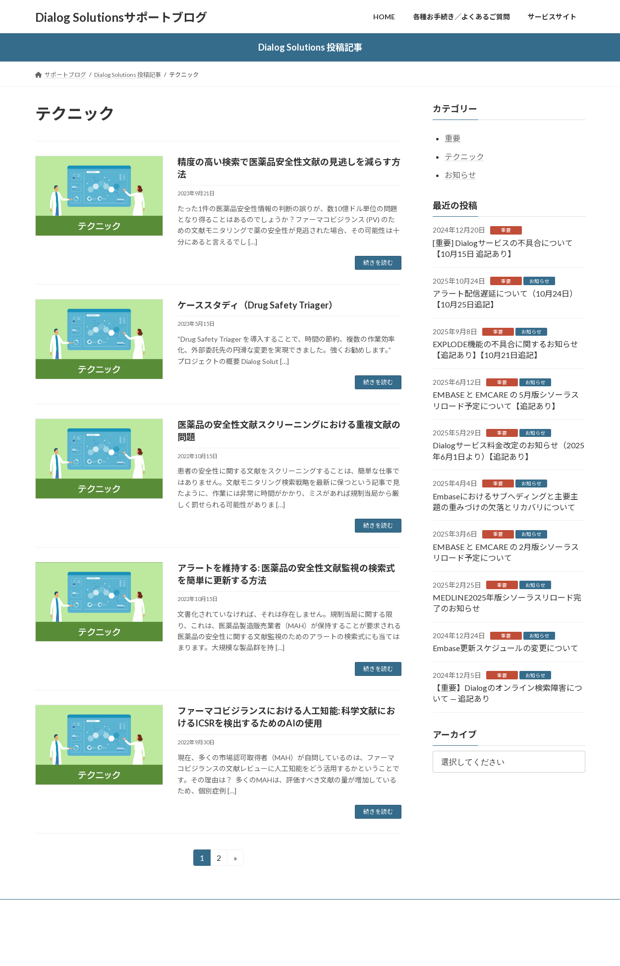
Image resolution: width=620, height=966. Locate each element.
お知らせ (460, 175)
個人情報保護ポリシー (232, 908)
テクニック (464, 156)
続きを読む (378, 262)
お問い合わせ (165, 908)
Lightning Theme (307, 949)
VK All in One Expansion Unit (373, 949)
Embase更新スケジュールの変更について (505, 648)
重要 (452, 138)
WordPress (256, 949)
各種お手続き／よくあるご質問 (86, 908)
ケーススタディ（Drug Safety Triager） (257, 305)
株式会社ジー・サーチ (310, 908)
